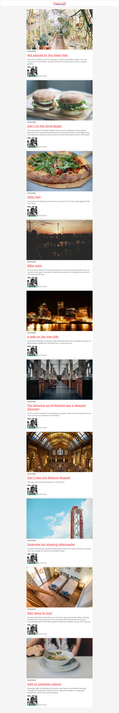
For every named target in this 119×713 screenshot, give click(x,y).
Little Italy (34, 197)
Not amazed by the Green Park (47, 55)
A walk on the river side (42, 337)
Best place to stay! (39, 613)
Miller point (34, 266)
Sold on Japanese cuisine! (44, 684)
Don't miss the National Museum (48, 478)
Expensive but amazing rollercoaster (51, 544)
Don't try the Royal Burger (44, 126)
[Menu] (4, 3)
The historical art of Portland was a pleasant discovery (56, 407)
